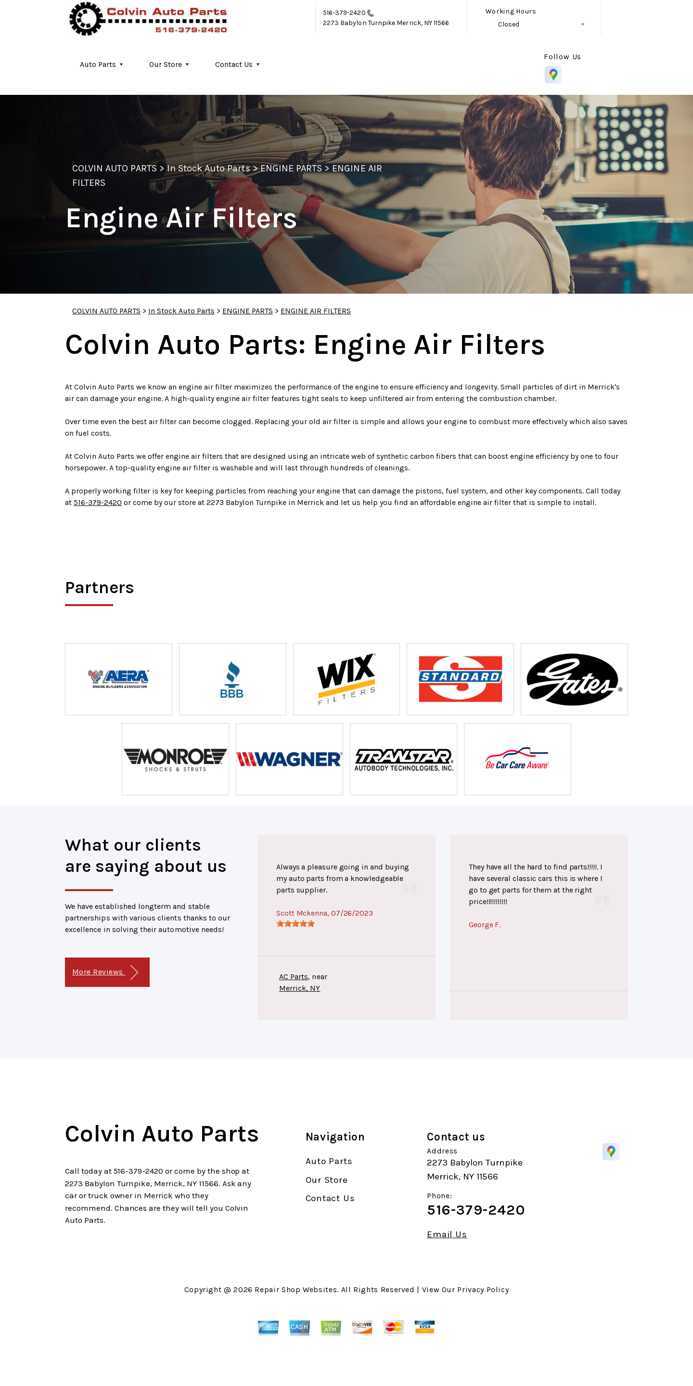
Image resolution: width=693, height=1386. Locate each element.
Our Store (165, 64)
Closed (508, 24)
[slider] (295, 923)
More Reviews (105, 973)
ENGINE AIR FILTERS (316, 310)
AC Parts (293, 976)
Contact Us (234, 64)
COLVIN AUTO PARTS (114, 168)
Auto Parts (98, 64)
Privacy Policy (483, 1289)
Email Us (447, 1234)
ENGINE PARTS (291, 168)
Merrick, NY (300, 988)
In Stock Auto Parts (208, 168)
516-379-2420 (344, 13)
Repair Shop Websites (296, 1289)
